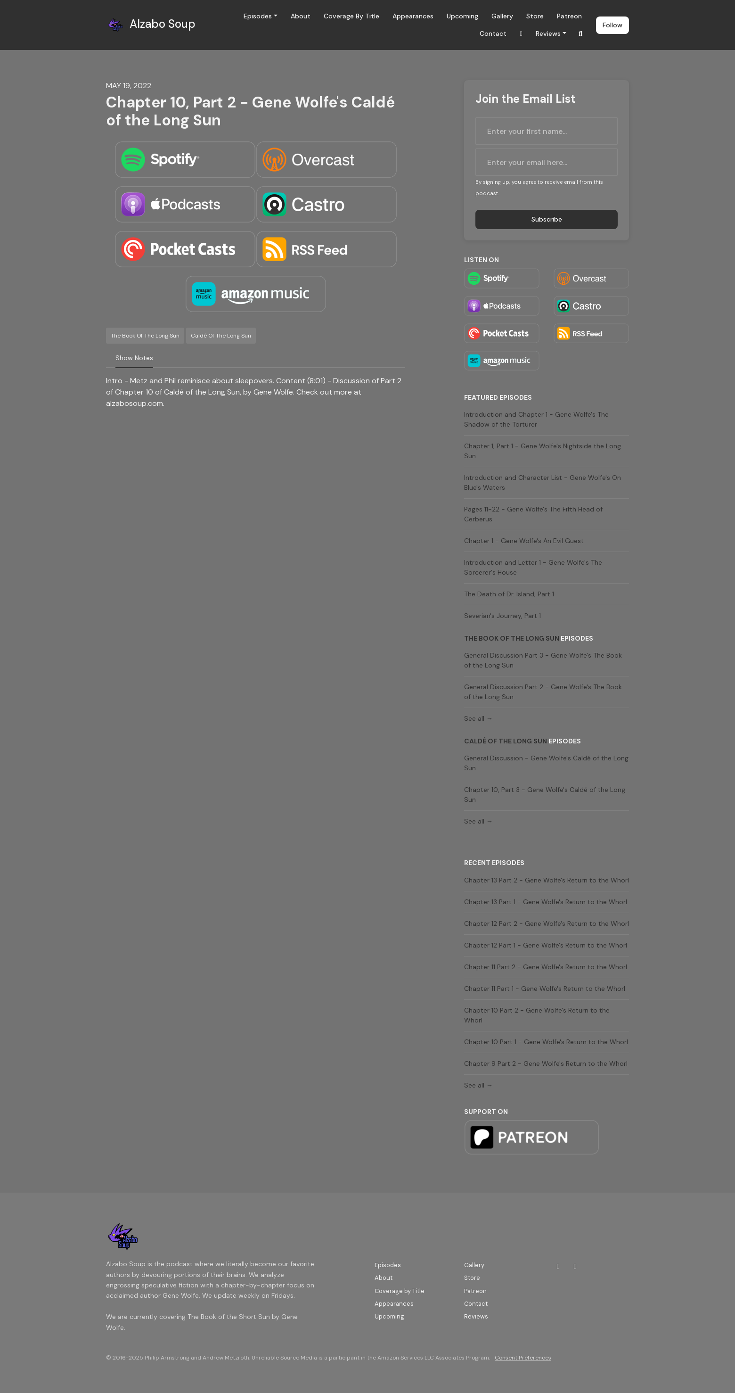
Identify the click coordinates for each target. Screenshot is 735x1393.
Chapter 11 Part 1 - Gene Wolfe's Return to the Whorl (544, 988)
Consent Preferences (523, 1357)
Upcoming (462, 16)
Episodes (258, 16)
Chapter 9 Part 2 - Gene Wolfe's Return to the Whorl (546, 1063)
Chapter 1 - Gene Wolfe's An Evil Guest (524, 540)
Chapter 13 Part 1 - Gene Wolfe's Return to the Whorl (545, 902)
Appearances (412, 16)
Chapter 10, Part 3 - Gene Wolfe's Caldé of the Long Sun (544, 794)
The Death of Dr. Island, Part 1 (509, 594)
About (300, 16)
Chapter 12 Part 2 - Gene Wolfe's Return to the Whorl (546, 923)
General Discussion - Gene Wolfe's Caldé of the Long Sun (546, 763)
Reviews (548, 33)
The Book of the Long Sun (511, 638)
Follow (612, 25)
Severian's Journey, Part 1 (502, 615)
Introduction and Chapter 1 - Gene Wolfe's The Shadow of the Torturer (536, 419)
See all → (478, 718)
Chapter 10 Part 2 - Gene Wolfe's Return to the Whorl (537, 1015)
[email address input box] (546, 162)
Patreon (569, 16)
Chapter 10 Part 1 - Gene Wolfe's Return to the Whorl (546, 1042)
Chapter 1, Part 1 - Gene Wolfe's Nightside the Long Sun (542, 451)
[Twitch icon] (558, 1267)
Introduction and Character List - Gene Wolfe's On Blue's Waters (542, 482)
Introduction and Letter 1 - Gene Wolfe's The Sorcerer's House (533, 567)
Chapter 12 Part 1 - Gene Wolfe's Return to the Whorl (545, 945)
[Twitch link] (521, 33)
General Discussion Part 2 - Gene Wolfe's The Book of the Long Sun (543, 692)
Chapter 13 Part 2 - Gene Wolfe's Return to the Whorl (546, 880)
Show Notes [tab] (134, 358)
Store (535, 16)
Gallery (502, 16)
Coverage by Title (351, 16)
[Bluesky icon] (575, 1267)
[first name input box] (546, 131)
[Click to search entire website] (581, 33)
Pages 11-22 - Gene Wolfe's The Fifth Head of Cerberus (533, 514)
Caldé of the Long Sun (505, 741)
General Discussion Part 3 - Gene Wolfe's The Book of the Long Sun (543, 660)
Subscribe (546, 219)
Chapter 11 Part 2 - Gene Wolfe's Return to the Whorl (545, 967)
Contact (493, 33)
